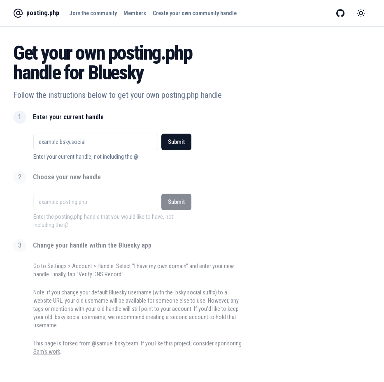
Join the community (93, 13)
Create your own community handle (195, 13)
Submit (176, 142)
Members (134, 13)
